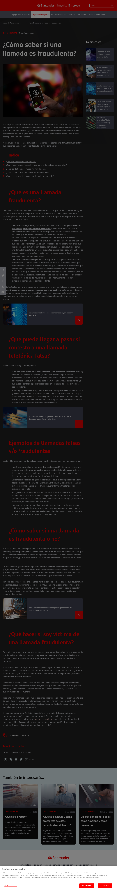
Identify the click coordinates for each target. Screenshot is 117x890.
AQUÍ (74, 879)
